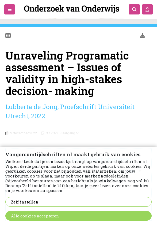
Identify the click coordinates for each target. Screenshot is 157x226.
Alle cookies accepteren (35, 215)
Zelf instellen (25, 202)
